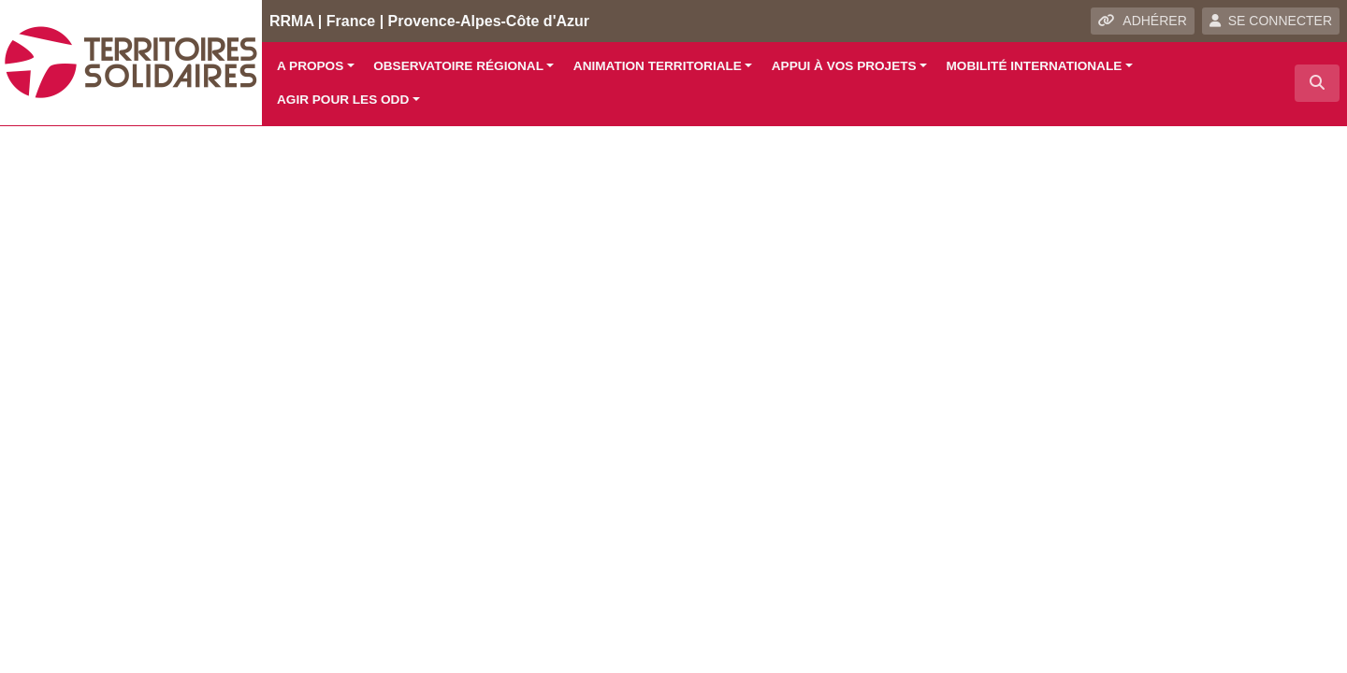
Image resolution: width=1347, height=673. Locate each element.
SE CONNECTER (1270, 20)
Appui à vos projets (844, 66)
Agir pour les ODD (343, 100)
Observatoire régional (458, 66)
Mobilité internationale (1034, 66)
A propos (310, 66)
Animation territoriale (657, 66)
